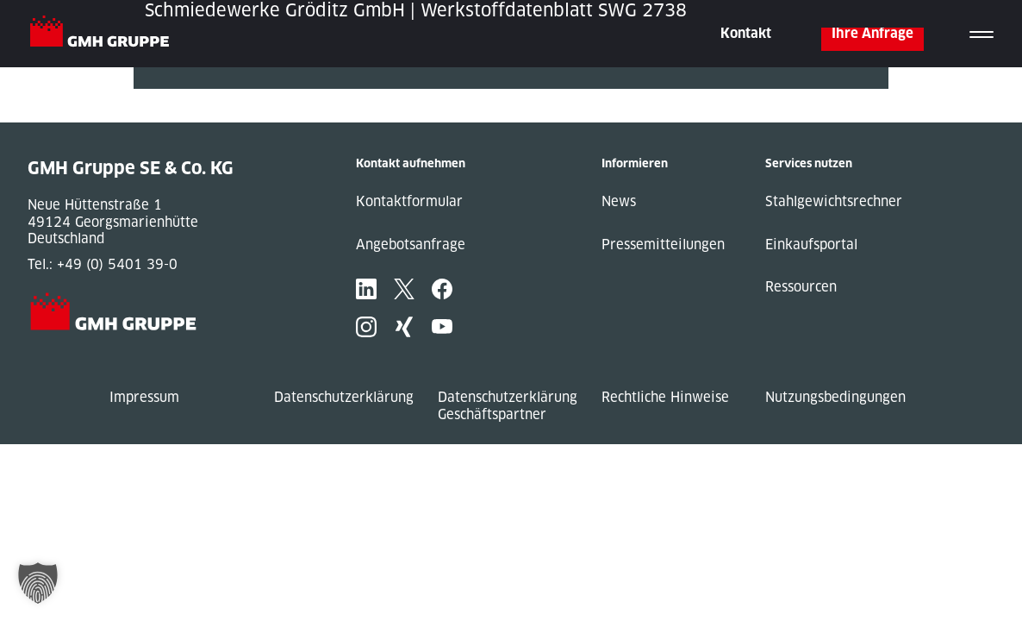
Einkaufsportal (811, 244)
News (618, 201)
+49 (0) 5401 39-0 (117, 264)
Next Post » (171, 114)
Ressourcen (801, 287)
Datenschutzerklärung (344, 397)
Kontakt (745, 33)
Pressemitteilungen (663, 244)
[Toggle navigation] (981, 33)
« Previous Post (184, 97)
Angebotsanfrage (410, 244)
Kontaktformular (409, 201)
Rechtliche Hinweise (665, 397)
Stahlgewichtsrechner (833, 201)
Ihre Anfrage (872, 33)
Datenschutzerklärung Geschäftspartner (507, 406)
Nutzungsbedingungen (835, 397)
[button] (38, 583)
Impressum (144, 397)
